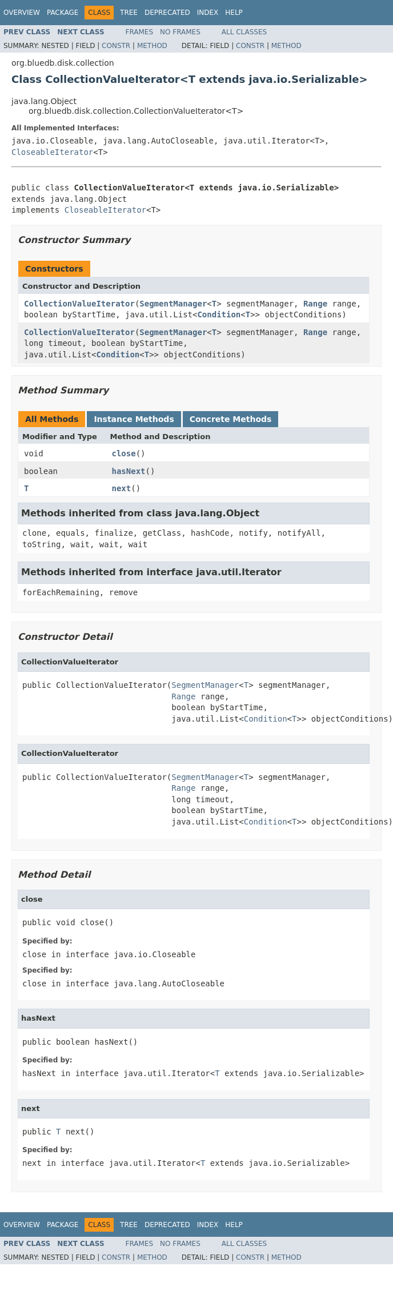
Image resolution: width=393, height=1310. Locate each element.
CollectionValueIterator (79, 303)
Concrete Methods (231, 419)
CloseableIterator (52, 152)
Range (315, 303)
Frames (140, 32)
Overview (21, 13)
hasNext (129, 471)
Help (234, 13)
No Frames (180, 32)
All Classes (244, 32)
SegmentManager (173, 303)
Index (208, 13)
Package (62, 13)
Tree (129, 13)
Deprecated (167, 13)
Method (152, 46)
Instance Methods (134, 419)
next (121, 488)
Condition (218, 314)
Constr (116, 46)
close (124, 453)
